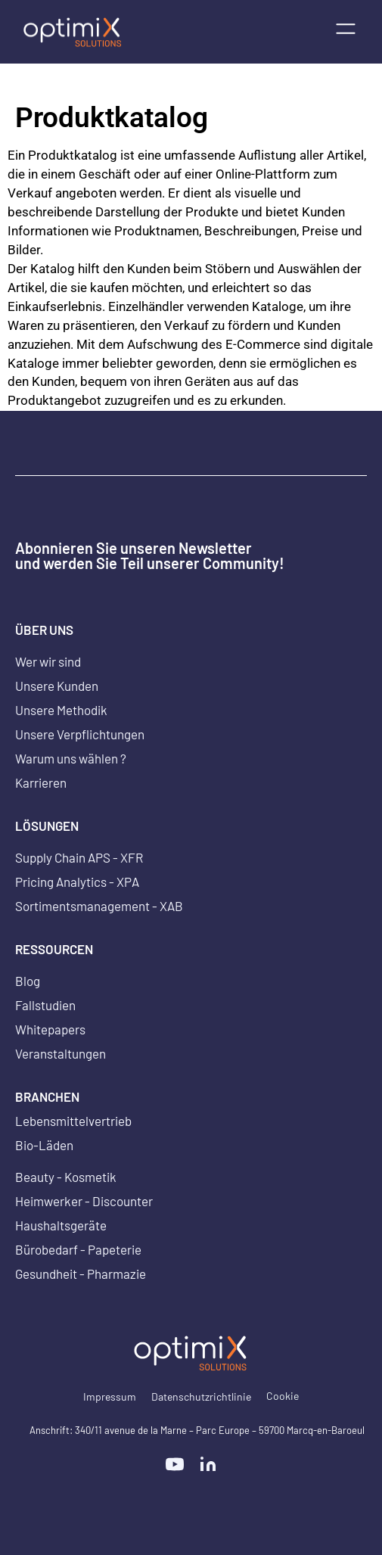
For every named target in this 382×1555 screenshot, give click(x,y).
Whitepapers (50, 1029)
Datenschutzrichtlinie (201, 1396)
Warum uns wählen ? (70, 758)
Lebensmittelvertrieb (73, 1120)
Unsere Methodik (61, 709)
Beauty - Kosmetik (65, 1176)
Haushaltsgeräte (61, 1225)
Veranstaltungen (60, 1053)
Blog (27, 980)
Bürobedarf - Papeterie (78, 1249)
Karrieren (41, 782)
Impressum (109, 1396)
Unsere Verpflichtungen (79, 734)
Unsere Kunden (56, 685)
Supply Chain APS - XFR (79, 857)
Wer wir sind (48, 661)
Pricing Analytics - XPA (77, 881)
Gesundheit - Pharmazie (80, 1273)
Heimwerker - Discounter (84, 1200)
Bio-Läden (44, 1144)
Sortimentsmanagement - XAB (99, 905)
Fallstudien (45, 1004)
